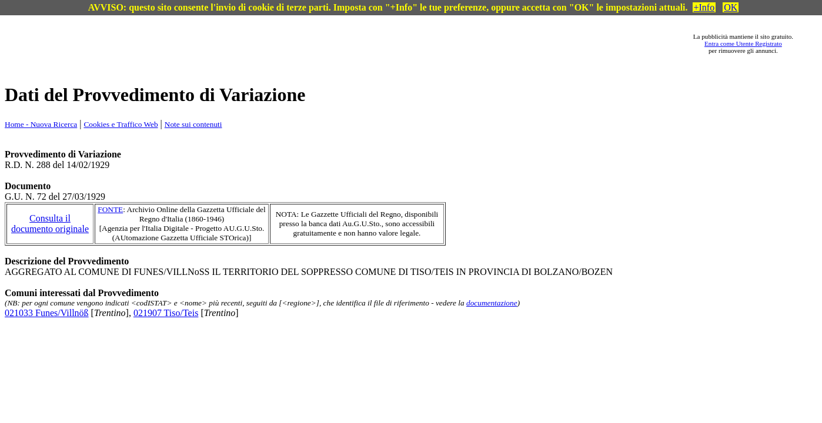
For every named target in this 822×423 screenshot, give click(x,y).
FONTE (110, 209)
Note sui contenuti (193, 124)
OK (730, 7)
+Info (704, 7)
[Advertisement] (360, 43)
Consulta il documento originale (50, 223)
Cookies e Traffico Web (120, 124)
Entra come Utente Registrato (743, 43)
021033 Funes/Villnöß (47, 313)
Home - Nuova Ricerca (41, 124)
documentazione (491, 302)
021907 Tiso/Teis (165, 313)
